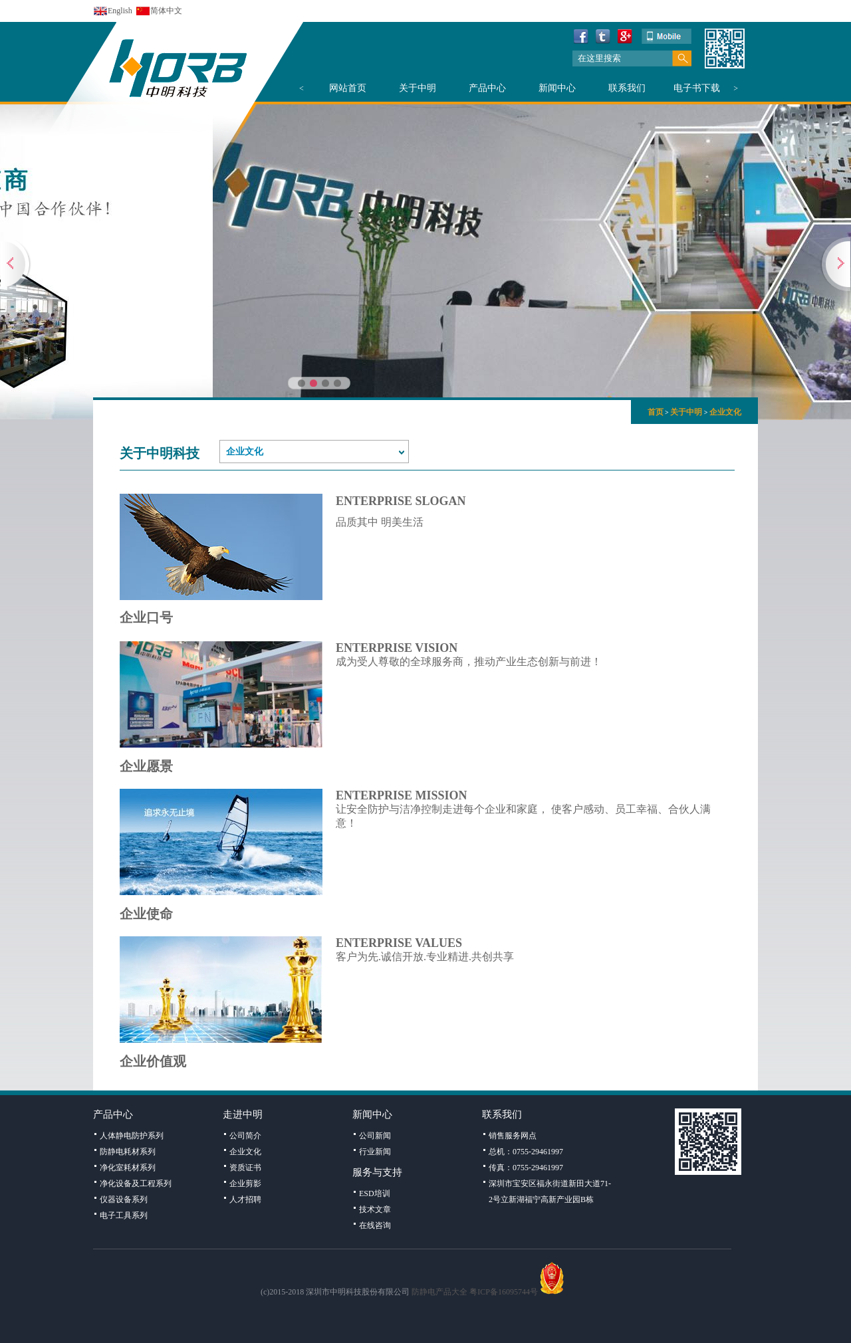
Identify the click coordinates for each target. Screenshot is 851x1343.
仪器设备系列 (124, 1199)
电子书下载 (696, 88)
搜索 (681, 58)
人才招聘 (245, 1199)
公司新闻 (375, 1135)
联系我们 (627, 88)
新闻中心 (557, 88)
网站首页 (347, 88)
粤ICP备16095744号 (503, 1291)
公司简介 (245, 1135)
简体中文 (166, 10)
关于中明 (417, 88)
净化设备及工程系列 (136, 1183)
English (120, 10)
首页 (656, 412)
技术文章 (375, 1209)
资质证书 (245, 1167)
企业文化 (725, 412)
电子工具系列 (124, 1215)
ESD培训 (374, 1193)
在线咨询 (375, 1225)
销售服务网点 (513, 1135)
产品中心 (487, 88)
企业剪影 (245, 1183)
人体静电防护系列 (132, 1135)
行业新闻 (375, 1151)
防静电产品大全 (439, 1291)
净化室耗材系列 (128, 1167)
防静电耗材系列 (128, 1151)
